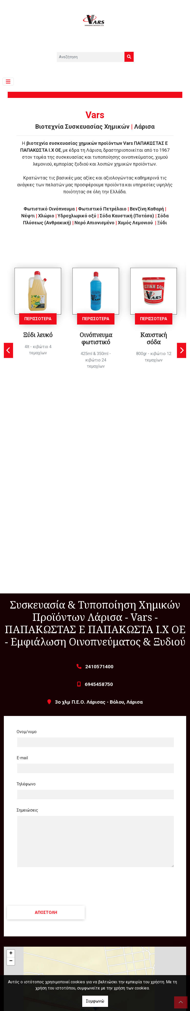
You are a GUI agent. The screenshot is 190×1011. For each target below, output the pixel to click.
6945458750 (99, 684)
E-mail (22, 757)
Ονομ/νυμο (27, 731)
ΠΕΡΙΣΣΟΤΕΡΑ (37, 318)
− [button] (11, 961)
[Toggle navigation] (8, 82)
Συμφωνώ (95, 1001)
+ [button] (11, 953)
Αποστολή (46, 912)
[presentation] (46, 886)
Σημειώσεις (27, 810)
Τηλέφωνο (26, 784)
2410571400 (99, 667)
